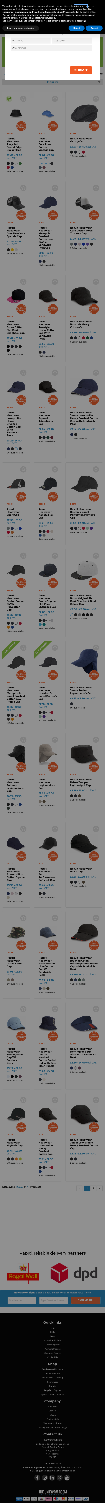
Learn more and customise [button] (20, 28)
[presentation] (69, 57)
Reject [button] (76, 28)
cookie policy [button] (89, 12)
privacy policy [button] (80, 6)
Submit (81, 70)
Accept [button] (94, 28)
